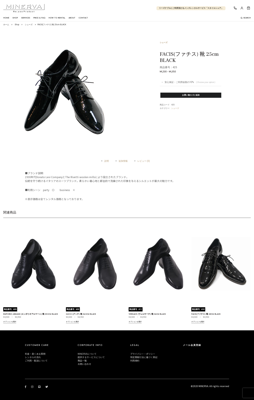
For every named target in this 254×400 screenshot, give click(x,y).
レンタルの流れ (33, 357)
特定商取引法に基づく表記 (143, 357)
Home (6, 18)
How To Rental (57, 18)
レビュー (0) (143, 161)
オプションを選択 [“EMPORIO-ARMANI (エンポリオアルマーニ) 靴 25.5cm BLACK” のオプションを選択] (9, 322)
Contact (83, 18)
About (72, 18)
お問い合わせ (84, 364)
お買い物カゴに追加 (191, 95)
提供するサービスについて (91, 357)
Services (25, 18)
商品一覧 (82, 360)
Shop (15, 18)
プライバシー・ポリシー (142, 353)
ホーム (6, 24)
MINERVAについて (87, 353)
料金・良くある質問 (35, 353)
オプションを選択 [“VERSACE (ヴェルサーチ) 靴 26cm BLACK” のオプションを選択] (135, 322)
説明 (106, 161)
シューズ (29, 24)
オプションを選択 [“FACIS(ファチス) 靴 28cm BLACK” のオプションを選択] (197, 322)
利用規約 (134, 360)
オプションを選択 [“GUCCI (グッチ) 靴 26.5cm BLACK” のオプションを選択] (72, 322)
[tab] (106, 161)
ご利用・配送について (36, 360)
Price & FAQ (39, 18)
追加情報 (123, 161)
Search (246, 18)
